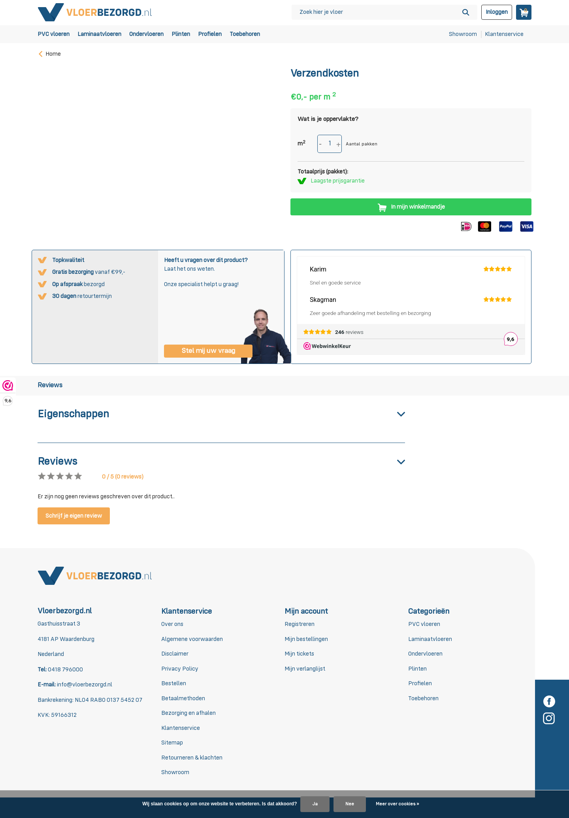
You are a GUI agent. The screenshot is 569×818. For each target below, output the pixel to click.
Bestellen (173, 683)
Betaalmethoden (183, 698)
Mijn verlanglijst (304, 669)
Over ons (172, 624)
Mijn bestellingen (306, 639)
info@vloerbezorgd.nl (84, 685)
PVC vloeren (54, 34)
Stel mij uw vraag (208, 350)
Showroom (463, 34)
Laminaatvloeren (99, 34)
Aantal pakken (361, 144)
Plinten (180, 34)
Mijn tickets (299, 654)
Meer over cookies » (397, 804)
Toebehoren (245, 34)
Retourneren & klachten (191, 758)
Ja (315, 804)
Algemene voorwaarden (192, 639)
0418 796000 (65, 670)
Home (49, 54)
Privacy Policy (179, 669)
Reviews (50, 385)
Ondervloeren (146, 34)
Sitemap (172, 743)
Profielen (210, 34)
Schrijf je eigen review (73, 516)
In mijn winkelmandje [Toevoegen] (411, 207)
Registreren (299, 624)
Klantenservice (504, 34)
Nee (349, 804)
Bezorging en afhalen (188, 713)
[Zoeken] (384, 12)
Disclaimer (174, 654)
